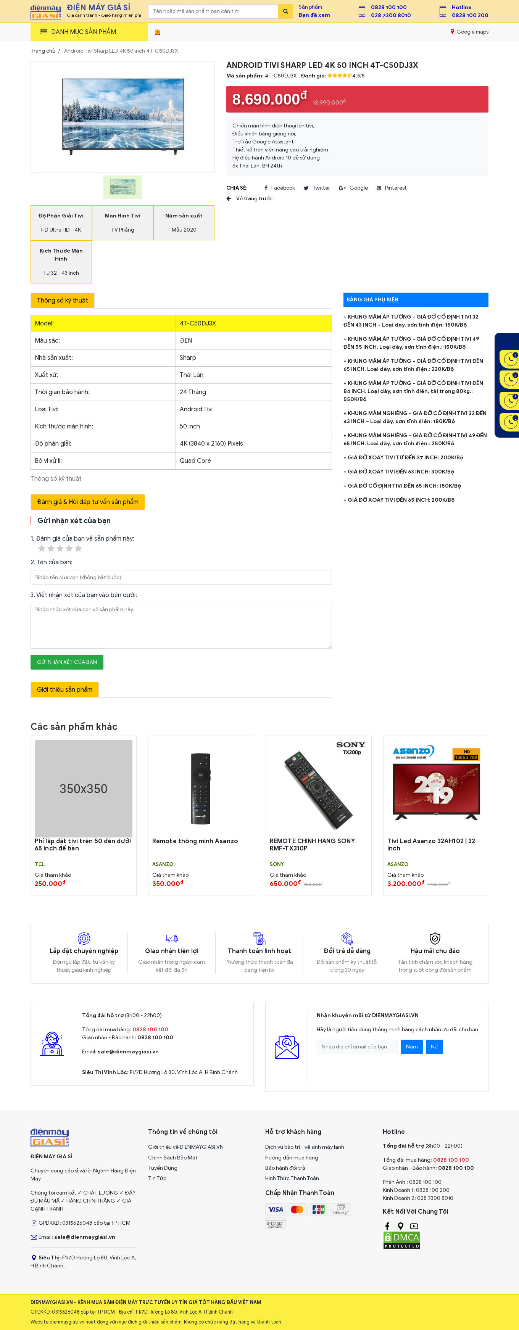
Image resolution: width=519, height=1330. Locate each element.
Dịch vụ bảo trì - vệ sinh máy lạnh (304, 1147)
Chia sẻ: (236, 188)
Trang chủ (43, 51)
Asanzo (162, 864)
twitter (317, 188)
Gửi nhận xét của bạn (67, 662)
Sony (277, 864)
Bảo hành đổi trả (285, 1168)
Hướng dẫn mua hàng (291, 1157)
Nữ (434, 1046)
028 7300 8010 (391, 15)
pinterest (392, 188)
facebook (279, 188)
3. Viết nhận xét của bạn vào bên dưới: (84, 595)
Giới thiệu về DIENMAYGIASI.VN (186, 1147)
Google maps (469, 31)
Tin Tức (157, 1178)
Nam (412, 1046)
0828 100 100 (389, 7)
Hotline (462, 7)
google (353, 188)
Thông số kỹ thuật (62, 300)
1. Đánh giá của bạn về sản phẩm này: (82, 544)
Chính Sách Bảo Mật (173, 1157)
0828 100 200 (470, 15)
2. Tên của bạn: (52, 562)
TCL (40, 864)
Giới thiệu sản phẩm (64, 690)
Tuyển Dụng (162, 1168)
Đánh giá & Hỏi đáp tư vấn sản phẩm (88, 502)
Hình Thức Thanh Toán (292, 1178)
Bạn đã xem (314, 15)
